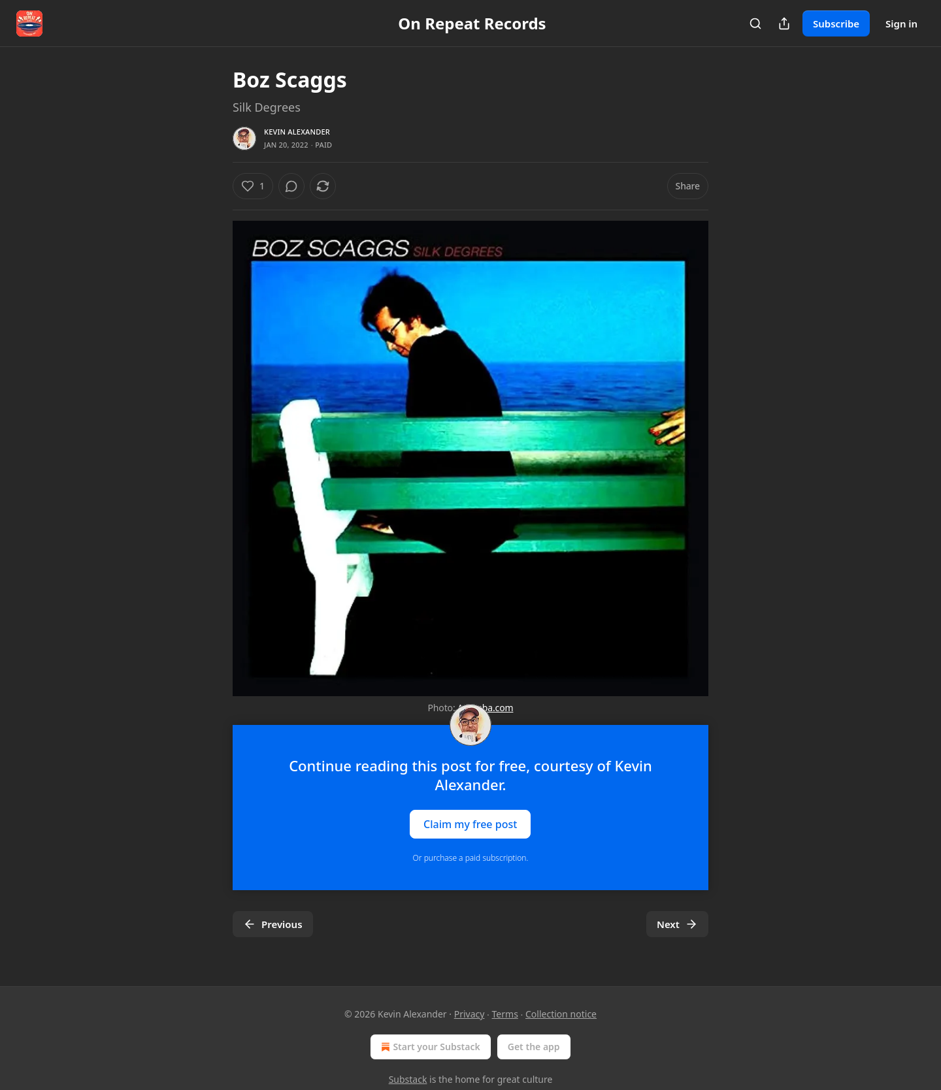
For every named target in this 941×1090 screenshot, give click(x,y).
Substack (408, 1079)
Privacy (469, 1014)
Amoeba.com (485, 707)
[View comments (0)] (291, 186)
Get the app (534, 1046)
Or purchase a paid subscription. (471, 857)
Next (677, 924)
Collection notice (561, 1014)
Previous (273, 924)
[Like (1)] (253, 186)
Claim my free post (470, 824)
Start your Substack (429, 1047)
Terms (505, 1014)
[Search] (755, 23)
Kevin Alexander (297, 131)
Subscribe (836, 23)
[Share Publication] (784, 23)
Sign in (901, 23)
